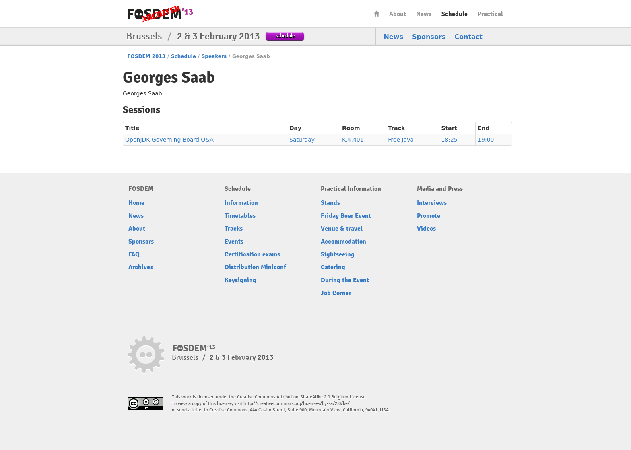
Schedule (454, 14)
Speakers (214, 56)
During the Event (345, 280)
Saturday (302, 139)
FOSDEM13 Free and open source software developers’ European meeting (160, 14)
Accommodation (343, 241)
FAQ (134, 254)
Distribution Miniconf (255, 267)
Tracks (234, 229)
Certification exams (252, 254)
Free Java (401, 139)
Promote (428, 216)
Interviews (432, 203)
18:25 (449, 139)
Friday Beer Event (346, 216)
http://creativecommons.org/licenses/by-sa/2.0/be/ (296, 403)
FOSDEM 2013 (146, 56)
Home (376, 13)
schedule (285, 36)
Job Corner (336, 293)
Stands (330, 203)
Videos (426, 229)
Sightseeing (338, 254)
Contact (468, 37)
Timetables (240, 216)
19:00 (486, 139)
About (397, 14)
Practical (490, 14)
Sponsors (428, 37)
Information (241, 203)
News (423, 14)
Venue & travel (342, 229)
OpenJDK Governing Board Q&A (169, 139)
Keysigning (240, 280)
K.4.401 (353, 139)
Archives (140, 267)
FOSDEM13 (194, 348)
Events (234, 241)
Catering (333, 267)
